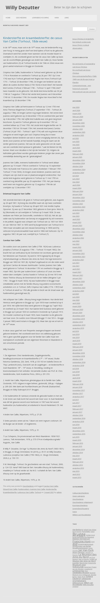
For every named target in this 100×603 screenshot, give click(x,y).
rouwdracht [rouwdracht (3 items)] (88, 569)
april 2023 (76, 219)
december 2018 (79, 353)
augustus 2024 (78, 172)
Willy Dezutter (23, 7)
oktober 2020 (78, 284)
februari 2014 (78, 462)
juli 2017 (76, 400)
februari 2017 (78, 409)
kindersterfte (51, 489)
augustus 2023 (78, 210)
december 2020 (79, 281)
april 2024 (76, 185)
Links (67, 18)
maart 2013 (77, 477)
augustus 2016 (78, 421)
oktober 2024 (78, 166)
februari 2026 (78, 116)
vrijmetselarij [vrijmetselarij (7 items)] (79, 580)
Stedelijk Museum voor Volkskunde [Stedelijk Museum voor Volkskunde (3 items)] (84, 574)
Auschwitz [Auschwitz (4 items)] (86, 531)
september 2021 (79, 256)
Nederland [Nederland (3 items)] (88, 567)
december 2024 (79, 160)
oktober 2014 (78, 452)
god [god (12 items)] (75, 544)
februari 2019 (78, 347)
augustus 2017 (78, 396)
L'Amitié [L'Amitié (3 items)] (88, 552)
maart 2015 (77, 440)
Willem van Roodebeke (82, 515)
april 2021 (76, 269)
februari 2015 (78, 443)
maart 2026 (77, 113)
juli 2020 (76, 294)
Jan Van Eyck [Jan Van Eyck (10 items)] (86, 550)
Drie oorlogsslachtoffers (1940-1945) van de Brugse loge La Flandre (85, 79)
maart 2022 (77, 247)
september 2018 (79, 362)
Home (8, 18)
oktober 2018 (78, 359)
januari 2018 (77, 387)
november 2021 (79, 253)
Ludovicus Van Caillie (25, 492)
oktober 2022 (78, 235)
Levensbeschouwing (40, 18)
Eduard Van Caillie (10, 489)
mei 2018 (76, 375)
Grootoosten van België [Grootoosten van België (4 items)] (82, 546)
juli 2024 (76, 176)
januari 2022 (77, 250)
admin (59, 492)
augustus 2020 (78, 291)
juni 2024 (76, 179)
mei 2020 (76, 300)
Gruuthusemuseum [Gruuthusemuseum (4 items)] (80, 548)
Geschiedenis (21, 18)
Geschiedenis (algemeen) (83, 502)
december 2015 (79, 431)
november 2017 (79, 390)
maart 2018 (77, 381)
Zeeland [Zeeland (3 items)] (75, 586)
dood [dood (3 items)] (93, 535)
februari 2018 (78, 384)
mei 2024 (76, 182)
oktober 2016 (78, 415)
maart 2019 (77, 344)
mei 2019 (76, 337)
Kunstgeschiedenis (80, 505)
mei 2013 (76, 471)
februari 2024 (78, 191)
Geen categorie (79, 496)
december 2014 (79, 449)
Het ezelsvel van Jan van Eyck (84, 92)
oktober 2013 (78, 465)
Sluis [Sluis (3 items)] (86, 571)
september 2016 (79, 418)
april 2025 (76, 148)
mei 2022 (76, 244)
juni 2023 (76, 213)
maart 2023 (77, 222)
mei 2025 (76, 144)
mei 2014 (76, 455)
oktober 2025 (78, 129)
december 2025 (79, 123)
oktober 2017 (78, 393)
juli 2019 (76, 331)
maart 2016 (77, 427)
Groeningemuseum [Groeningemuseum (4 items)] (85, 544)
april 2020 (76, 303)
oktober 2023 (78, 204)
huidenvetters (23, 489)
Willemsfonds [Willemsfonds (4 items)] (78, 583)
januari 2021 (77, 278)
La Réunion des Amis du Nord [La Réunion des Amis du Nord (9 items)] (84, 556)
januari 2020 (77, 312)
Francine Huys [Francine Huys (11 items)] (82, 541)
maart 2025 (77, 151)
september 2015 (79, 434)
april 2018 (76, 378)
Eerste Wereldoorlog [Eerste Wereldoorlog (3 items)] (80, 537)
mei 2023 (76, 216)
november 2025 (79, 126)
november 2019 (79, 319)
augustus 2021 (78, 260)
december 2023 (79, 197)
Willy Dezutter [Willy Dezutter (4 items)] (88, 584)
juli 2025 (76, 138)
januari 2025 (77, 157)
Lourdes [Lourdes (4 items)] (76, 563)
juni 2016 (76, 424)
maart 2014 (77, 459)
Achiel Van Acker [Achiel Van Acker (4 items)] (89, 529)
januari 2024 (77, 194)
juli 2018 (76, 368)
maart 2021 (77, 272)
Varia (57, 18)
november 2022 (79, 232)
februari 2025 (78, 154)
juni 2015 (76, 437)
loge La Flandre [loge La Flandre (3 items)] (84, 559)
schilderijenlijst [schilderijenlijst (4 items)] (78, 571)
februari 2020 (78, 309)
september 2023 (79, 207)
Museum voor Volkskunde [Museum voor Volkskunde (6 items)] (79, 565)
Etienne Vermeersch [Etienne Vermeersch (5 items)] (81, 539)
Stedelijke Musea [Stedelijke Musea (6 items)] (81, 572)
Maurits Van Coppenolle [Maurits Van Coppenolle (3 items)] (88, 563)
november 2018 (79, 356)
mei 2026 (76, 107)
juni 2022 (76, 241)
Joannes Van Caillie (37, 489)
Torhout (38, 492)
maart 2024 (77, 188)
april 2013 (76, 474)
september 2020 (79, 288)
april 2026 (76, 110)
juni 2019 (76, 334)
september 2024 (79, 169)
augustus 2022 (78, 238)
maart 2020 (77, 306)
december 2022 (79, 228)
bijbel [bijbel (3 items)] (93, 532)
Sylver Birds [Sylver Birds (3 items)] (81, 577)
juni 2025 (76, 141)
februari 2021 (78, 275)
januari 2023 (77, 225)
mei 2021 (76, 266)
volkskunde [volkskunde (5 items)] (86, 578)
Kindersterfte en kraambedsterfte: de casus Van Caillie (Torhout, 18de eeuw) (32, 39)
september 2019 (79, 325)
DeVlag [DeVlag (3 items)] (88, 535)
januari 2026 (77, 120)
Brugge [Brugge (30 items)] (79, 534)
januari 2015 (77, 446)
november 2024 (79, 163)
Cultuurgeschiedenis (81, 493)
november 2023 (79, 200)
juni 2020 (76, 297)
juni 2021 (76, 263)
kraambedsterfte (10, 492)
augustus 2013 (78, 468)
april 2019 (76, 340)
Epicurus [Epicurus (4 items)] (90, 537)
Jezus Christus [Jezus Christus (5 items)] (79, 552)
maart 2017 (77, 406)
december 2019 (79, 316)
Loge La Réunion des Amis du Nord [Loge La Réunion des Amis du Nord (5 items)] (85, 560)
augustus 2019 (78, 328)
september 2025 (79, 132)
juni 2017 (76, 403)
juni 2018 (76, 372)
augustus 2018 (78, 365)
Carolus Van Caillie (50, 486)
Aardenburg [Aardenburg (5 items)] (78, 529)
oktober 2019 (78, 322)
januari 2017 (77, 412)
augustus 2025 (78, 135)
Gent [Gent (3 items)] (93, 542)
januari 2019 (77, 350)
